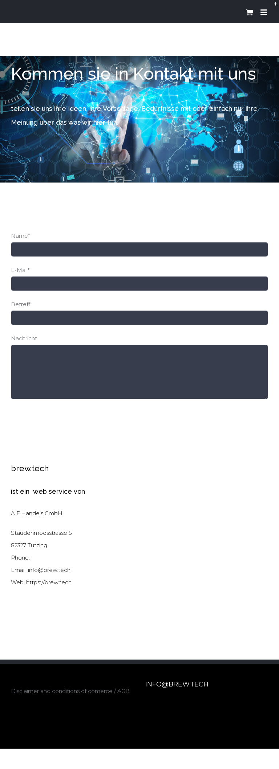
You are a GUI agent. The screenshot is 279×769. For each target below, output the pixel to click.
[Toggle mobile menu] (264, 12)
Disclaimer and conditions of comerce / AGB (70, 691)
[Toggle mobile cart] (249, 12)
